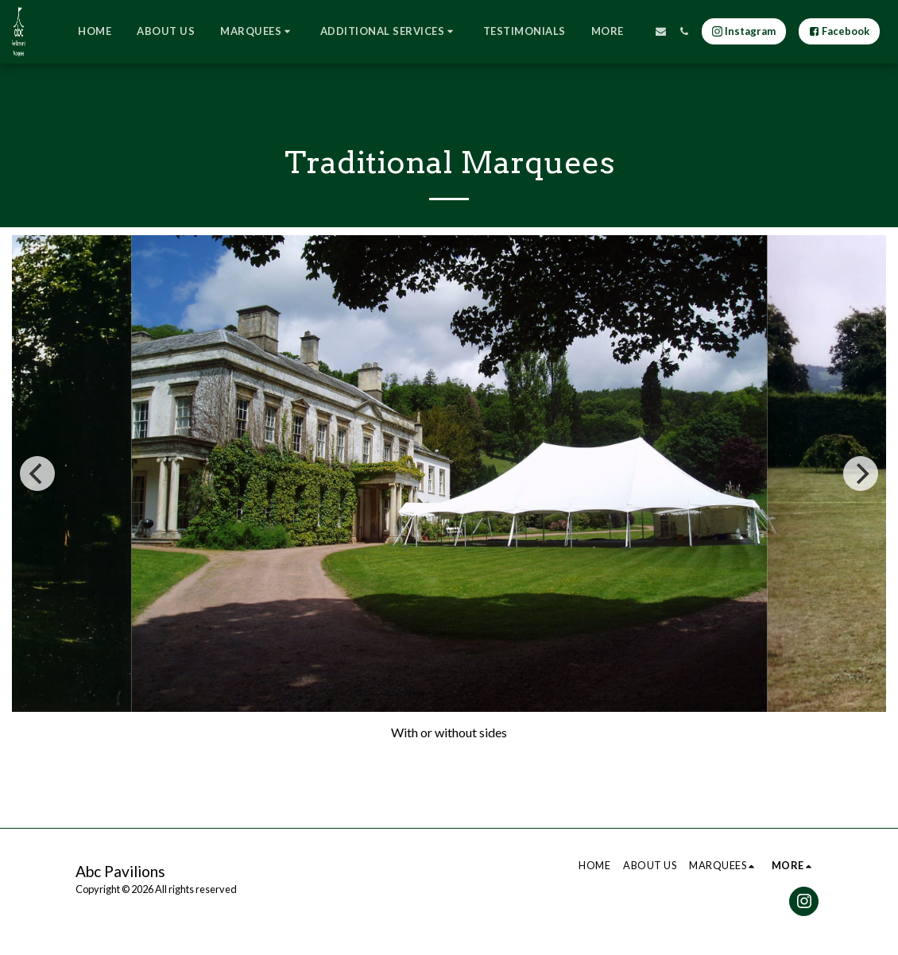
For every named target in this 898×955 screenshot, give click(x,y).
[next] (860, 473)
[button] (257, 31)
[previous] (37, 473)
